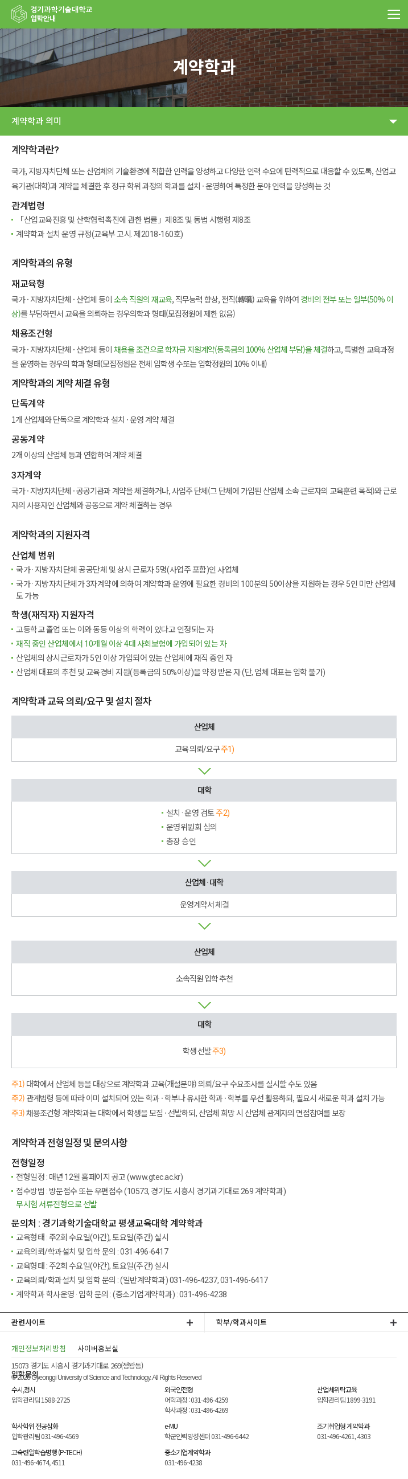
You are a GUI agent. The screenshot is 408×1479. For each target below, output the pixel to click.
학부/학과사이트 (241, 1322)
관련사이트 (28, 1322)
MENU (394, 14)
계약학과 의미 (36, 121)
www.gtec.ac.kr (155, 1177)
